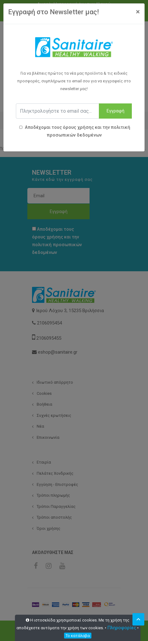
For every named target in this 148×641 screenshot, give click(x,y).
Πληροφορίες (121, 627)
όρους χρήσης (78, 127)
